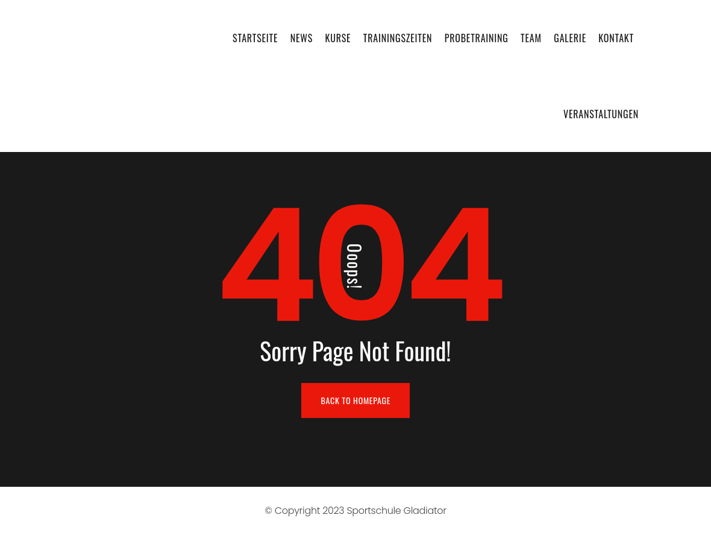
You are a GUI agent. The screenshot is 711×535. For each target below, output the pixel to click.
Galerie (570, 38)
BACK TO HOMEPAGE (356, 400)
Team (531, 38)
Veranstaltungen (601, 114)
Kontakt (616, 38)
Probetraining (477, 38)
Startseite (255, 38)
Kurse (338, 38)
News (301, 38)
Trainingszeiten (397, 38)
